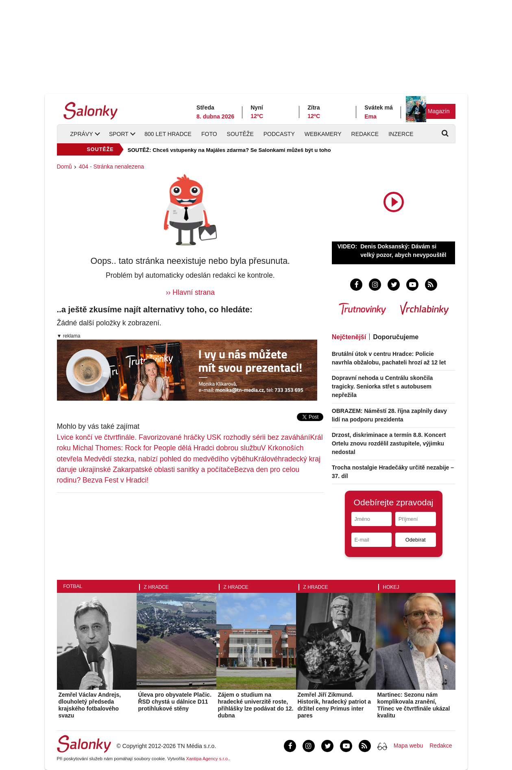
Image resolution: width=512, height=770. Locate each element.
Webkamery (323, 134)
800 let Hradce (168, 134)
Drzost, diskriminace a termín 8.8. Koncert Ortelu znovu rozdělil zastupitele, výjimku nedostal (389, 443)
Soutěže (240, 134)
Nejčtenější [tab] (349, 336)
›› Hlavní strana (190, 292)
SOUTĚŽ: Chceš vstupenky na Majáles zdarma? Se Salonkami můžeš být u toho (229, 150)
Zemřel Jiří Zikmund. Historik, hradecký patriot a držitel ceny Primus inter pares (334, 704)
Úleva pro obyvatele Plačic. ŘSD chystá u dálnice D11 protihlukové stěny (175, 701)
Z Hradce (156, 587)
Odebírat (415, 540)
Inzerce (400, 134)
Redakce (365, 134)
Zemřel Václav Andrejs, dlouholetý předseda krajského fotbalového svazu (90, 704)
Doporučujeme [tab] (395, 336)
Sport (119, 134)
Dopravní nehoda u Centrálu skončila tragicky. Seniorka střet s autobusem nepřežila (382, 386)
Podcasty (279, 134)
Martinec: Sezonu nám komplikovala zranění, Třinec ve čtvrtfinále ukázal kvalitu (413, 704)
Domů (64, 166)
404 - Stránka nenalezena (111, 166)
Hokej (391, 587)
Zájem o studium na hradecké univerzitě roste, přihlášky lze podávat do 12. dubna (256, 704)
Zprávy (81, 134)
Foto (209, 134)
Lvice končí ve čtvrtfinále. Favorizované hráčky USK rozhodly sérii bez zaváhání (183, 437)
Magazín (439, 111)
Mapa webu (408, 745)
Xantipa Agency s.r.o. (207, 758)
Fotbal (73, 586)
